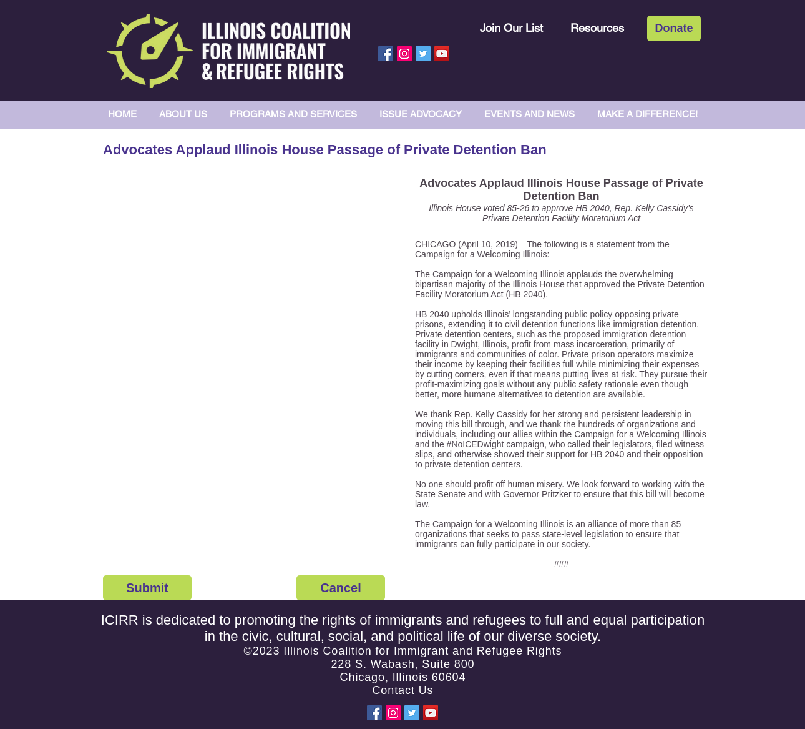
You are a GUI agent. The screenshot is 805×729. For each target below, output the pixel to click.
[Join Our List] (511, 28)
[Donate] (674, 28)
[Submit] (147, 587)
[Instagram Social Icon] (404, 53)
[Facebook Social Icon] (385, 53)
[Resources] (597, 28)
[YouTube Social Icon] (441, 53)
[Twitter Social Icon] (423, 53)
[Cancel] (340, 587)
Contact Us (402, 690)
